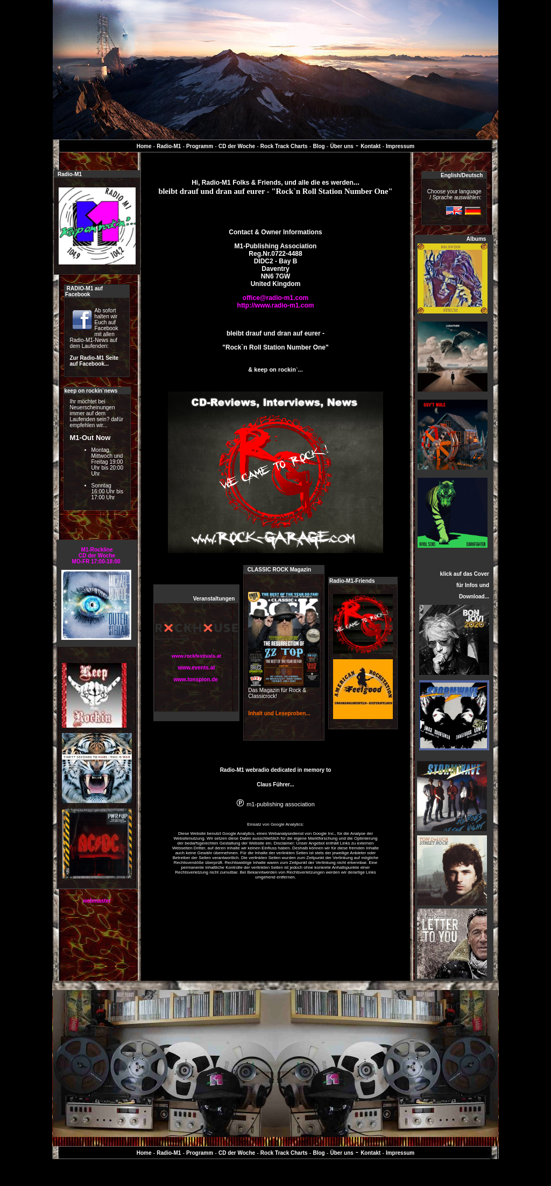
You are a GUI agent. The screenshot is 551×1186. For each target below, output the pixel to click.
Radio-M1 (169, 146)
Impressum (399, 146)
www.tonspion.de (195, 679)
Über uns (341, 146)
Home (144, 146)
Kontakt (370, 146)
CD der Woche (236, 146)
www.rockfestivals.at (196, 656)
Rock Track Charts (284, 146)
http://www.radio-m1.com (275, 305)
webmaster (97, 901)
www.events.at (196, 668)
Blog (318, 146)
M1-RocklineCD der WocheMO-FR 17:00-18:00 (97, 555)
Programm (199, 146)
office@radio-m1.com (275, 298)
